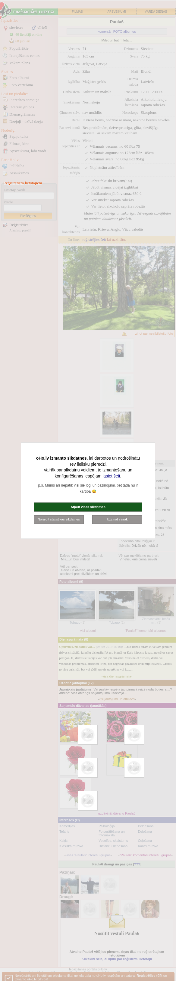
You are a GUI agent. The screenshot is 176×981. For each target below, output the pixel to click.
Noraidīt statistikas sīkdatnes (59, 519)
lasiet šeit (111, 475)
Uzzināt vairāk (117, 519)
